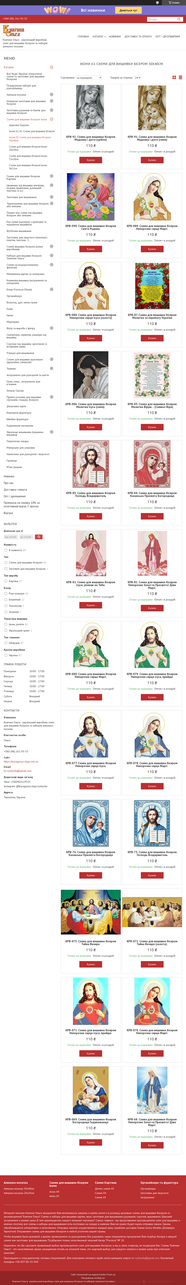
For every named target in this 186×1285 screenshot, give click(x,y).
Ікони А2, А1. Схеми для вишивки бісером (32, 131)
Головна (83, 36)
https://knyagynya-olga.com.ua (21, 761)
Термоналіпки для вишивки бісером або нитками (28, 205)
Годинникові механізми (20, 425)
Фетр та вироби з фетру (21, 328)
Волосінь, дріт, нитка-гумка (22, 302)
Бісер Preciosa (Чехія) (19, 289)
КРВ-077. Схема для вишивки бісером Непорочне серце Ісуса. (91, 764)
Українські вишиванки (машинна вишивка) (25, 433)
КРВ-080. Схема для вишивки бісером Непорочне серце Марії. (90, 675)
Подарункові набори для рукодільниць (21, 87)
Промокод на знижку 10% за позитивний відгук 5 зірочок (22, 504)
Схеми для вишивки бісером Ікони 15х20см (28, 157)
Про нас (9, 483)
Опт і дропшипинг (167, 36)
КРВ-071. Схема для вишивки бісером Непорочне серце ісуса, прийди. (90, 1031)
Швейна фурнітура (17, 419)
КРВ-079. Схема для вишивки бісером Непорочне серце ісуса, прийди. (152, 675)
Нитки (10, 315)
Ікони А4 (54, 1191)
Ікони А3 (54, 1196)
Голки (10, 309)
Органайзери (14, 296)
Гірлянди (12, 460)
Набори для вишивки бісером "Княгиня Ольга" (24, 257)
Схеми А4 (100, 1193)
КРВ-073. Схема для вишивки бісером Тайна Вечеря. (90, 943)
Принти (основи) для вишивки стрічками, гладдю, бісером (24, 398)
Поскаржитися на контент (129, 1281)
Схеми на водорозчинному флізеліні (22, 266)
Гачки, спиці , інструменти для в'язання (23, 383)
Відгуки (8, 513)
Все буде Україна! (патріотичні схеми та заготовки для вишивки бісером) (25, 76)
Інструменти (147, 1197)
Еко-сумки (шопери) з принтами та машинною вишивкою (26, 223)
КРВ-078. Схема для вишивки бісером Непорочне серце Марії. (152, 764)
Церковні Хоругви (19, 125)
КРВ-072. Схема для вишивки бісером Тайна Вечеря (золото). (152, 943)
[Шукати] (179, 19)
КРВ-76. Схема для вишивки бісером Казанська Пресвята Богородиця (90, 853)
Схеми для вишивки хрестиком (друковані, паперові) (25, 361)
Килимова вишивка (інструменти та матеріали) (27, 282)
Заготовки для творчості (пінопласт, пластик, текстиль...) (27, 239)
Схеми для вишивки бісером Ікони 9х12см (28, 167)
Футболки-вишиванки (19, 231)
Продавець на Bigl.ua (93, 1277)
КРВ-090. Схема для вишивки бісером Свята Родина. (90, 227)
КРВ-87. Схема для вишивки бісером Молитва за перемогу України (152, 316)
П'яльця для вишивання (20, 353)
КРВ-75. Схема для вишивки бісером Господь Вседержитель (152, 853)
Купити (91, 160)
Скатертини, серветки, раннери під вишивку (26, 336)
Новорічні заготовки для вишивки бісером (26, 102)
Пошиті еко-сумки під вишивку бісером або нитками (24, 214)
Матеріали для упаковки (21, 447)
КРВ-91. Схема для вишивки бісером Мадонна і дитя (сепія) (152, 138)
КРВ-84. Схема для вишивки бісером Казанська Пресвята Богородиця (152, 494)
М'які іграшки (14, 467)
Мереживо (13, 322)
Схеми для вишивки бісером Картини (23, 178)
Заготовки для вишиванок (22, 197)
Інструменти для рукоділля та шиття (28, 375)
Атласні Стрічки (15, 390)
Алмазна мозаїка (16, 94)
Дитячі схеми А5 (104, 1188)
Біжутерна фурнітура (19, 412)
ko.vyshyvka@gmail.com (18, 771)
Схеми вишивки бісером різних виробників (25, 248)
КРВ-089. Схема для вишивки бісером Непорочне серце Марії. (152, 227)
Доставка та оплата (138, 36)
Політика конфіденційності (159, 1281)
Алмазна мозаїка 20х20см (19, 1193)
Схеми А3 (100, 1197)
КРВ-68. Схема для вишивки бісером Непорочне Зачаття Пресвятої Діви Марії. (152, 1122)
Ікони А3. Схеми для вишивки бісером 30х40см (30, 139)
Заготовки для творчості (154, 1193)
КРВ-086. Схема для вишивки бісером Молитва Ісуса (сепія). (90, 405)
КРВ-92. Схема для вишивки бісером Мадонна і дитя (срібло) (90, 138)
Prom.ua (111, 1274)
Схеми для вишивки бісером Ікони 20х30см (28, 148)
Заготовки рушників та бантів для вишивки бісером (26, 112)
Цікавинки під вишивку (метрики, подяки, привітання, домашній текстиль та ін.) (25, 188)
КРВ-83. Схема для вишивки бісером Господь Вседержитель (90, 494)
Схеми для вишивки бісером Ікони (27, 119)
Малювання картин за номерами (25, 274)
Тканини (11, 368)
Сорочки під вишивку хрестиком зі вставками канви (27, 345)
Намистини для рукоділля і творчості (28, 454)
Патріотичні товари (17, 441)
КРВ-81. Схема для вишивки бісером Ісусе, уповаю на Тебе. (90, 583)
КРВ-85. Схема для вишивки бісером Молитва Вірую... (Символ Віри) (152, 405)
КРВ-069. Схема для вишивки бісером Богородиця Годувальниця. (90, 1121)
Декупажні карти (16, 406)
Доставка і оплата (15, 489)
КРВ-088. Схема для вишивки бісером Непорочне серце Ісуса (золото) (90, 316)
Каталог (98, 36)
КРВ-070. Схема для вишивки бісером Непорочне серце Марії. (152, 1031)
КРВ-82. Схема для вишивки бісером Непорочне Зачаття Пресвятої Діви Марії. (152, 585)
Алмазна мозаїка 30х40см (19, 1188)
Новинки (115, 36)
